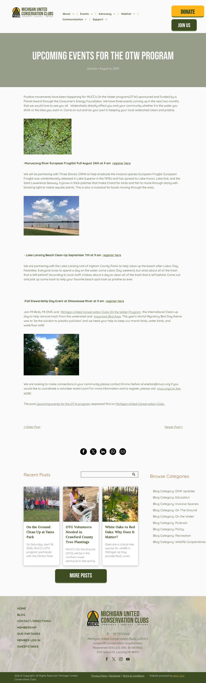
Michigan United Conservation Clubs (140, 404)
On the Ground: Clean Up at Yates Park (40, 532)
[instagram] (121, 659)
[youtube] (128, 659)
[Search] (109, 474)
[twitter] (114, 659)
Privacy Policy (99, 675)
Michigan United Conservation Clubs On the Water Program (101, 312)
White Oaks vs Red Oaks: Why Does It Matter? (120, 532)
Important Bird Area (107, 316)
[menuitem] (69, 14)
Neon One (178, 675)
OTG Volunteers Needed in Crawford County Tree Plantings (79, 534)
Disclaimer (115, 675)
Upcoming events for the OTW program (63, 404)
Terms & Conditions (133, 675)
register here (121, 163)
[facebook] (107, 659)
